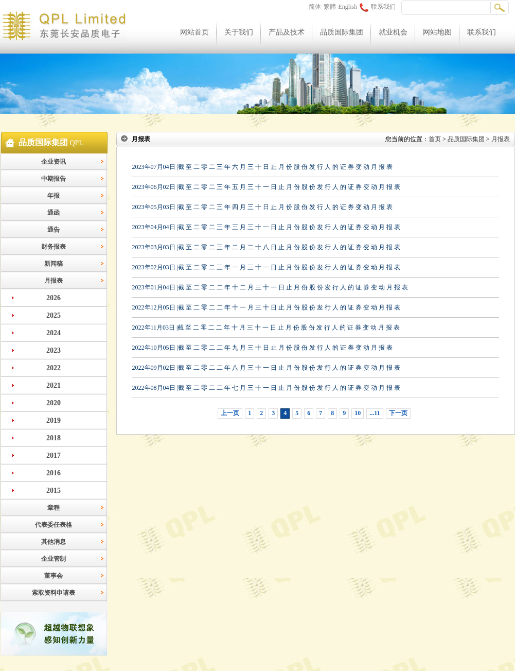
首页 (435, 139)
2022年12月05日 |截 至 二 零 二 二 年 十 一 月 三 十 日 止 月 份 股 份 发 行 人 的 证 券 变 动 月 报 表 (266, 307)
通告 (53, 229)
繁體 (330, 6)
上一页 (230, 413)
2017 (53, 455)
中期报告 (53, 178)
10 (357, 413)
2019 (53, 420)
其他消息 (53, 541)
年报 (53, 195)
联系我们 (378, 6)
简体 (315, 6)
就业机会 (393, 32)
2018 (53, 438)
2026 (53, 298)
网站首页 (194, 32)
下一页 (398, 413)
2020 (53, 403)
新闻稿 (53, 263)
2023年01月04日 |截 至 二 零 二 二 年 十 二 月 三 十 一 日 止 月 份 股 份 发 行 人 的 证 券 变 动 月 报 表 (270, 287)
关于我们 (238, 32)
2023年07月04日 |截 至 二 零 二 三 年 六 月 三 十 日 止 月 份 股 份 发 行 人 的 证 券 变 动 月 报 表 (262, 166)
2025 (53, 315)
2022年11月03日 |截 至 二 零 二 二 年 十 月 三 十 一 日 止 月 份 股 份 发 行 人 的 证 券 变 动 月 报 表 (266, 327)
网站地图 (437, 32)
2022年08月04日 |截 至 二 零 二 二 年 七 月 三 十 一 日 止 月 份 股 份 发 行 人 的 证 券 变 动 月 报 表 (266, 387)
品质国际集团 (341, 32)
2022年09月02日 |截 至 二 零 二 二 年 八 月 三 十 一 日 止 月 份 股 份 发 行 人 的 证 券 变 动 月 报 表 (266, 367)
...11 (374, 413)
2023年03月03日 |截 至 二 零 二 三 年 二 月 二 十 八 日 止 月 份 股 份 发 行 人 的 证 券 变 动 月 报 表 (266, 247)
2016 (53, 473)
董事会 (53, 575)
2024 (53, 333)
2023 (53, 350)
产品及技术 (287, 32)
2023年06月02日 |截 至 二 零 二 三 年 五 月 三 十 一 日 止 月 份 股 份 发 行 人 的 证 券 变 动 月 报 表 (266, 187)
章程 (53, 507)
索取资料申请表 (53, 592)
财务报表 (53, 246)
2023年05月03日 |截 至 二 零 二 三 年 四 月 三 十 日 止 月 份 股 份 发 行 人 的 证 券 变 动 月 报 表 (262, 207)
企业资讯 (53, 161)
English (348, 6)
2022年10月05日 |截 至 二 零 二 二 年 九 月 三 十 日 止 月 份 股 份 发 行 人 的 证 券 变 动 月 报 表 (262, 347)
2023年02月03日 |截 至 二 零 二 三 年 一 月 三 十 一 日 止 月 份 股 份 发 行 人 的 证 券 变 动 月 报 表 (266, 267)
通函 (53, 212)
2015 (53, 490)
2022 (53, 368)
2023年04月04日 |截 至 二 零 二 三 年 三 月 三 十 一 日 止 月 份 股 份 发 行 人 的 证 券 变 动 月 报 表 (266, 227)
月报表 (53, 280)
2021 (53, 385)
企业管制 (53, 558)
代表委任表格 (53, 524)
